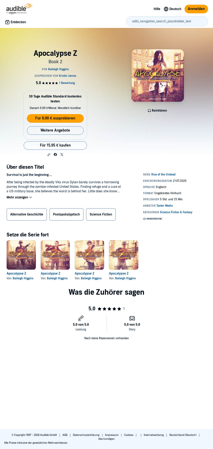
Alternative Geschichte (26, 214)
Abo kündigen (106, 439)
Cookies (129, 435)
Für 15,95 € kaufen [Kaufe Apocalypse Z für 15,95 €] (55, 145)
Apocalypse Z (16, 273)
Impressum (112, 435)
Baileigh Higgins (23, 278)
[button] (48, 154)
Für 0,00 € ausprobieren (55, 118)
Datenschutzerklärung (86, 435)
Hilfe (157, 9)
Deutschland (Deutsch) (183, 435)
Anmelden (196, 9)
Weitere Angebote (55, 130)
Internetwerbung (154, 435)
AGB (65, 435)
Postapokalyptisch (66, 214)
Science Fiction (101, 214)
